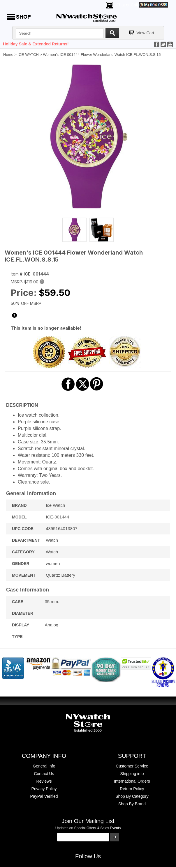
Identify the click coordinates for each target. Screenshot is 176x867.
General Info (44, 766)
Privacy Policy (44, 788)
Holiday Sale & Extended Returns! (36, 44)
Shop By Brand (132, 804)
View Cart (145, 33)
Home (8, 54)
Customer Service (132, 766)
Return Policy (132, 788)
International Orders (132, 781)
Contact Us (44, 773)
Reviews (44, 781)
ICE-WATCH (28, 54)
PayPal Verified (44, 796)
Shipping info (132, 773)
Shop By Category (132, 796)
